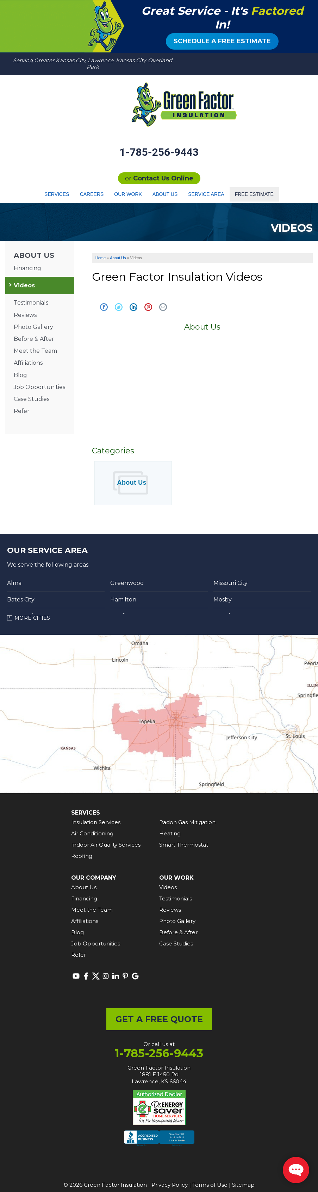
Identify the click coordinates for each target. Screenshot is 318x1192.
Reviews (25, 315)
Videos (24, 285)
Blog (20, 375)
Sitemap (243, 1184)
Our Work (128, 194)
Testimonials (31, 302)
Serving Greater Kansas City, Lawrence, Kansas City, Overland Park (92, 63)
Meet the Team (35, 351)
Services (56, 194)
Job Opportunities (39, 387)
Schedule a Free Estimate (222, 41)
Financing (27, 268)
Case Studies (31, 399)
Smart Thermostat (183, 844)
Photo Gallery (33, 327)
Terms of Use (209, 1184)
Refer (22, 411)
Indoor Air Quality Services (106, 844)
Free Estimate (254, 194)
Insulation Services (95, 822)
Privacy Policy (169, 1184)
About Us (164, 194)
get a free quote (159, 1019)
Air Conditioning (92, 833)
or (159, 178)
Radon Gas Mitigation (187, 822)
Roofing (81, 856)
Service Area (206, 194)
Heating (170, 833)
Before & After (34, 339)
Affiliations (28, 362)
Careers (92, 194)
